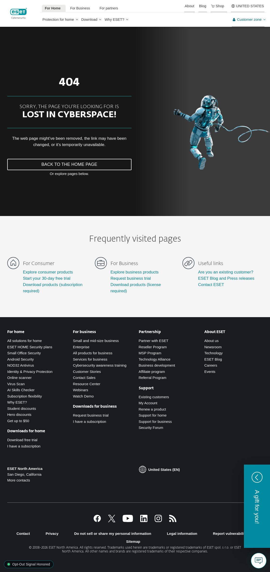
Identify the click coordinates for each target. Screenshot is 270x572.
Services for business (90, 359)
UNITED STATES (247, 6)
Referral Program (152, 378)
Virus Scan (16, 384)
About (189, 6)
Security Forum (151, 428)
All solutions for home (24, 341)
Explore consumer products (48, 272)
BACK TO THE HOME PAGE (69, 164)
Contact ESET (211, 284)
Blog (202, 6)
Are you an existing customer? (225, 272)
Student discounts (21, 408)
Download (89, 19)
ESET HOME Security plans (29, 347)
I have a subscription (24, 446)
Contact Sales (84, 378)
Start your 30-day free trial (46, 278)
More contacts (18, 480)
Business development (157, 365)
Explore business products (135, 272)
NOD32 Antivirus (20, 365)
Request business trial (131, 278)
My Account (148, 403)
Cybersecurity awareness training (99, 365)
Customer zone (247, 19)
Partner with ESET (153, 341)
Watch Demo (83, 396)
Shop (217, 6)
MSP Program (150, 353)
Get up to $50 (18, 421)
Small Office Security (24, 353)
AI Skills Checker (21, 390)
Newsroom (213, 347)
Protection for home (58, 19)
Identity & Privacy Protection (30, 372)
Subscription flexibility (24, 396)
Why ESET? (114, 19)
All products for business (92, 353)
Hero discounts (19, 414)
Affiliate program (152, 372)
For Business (80, 8)
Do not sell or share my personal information (112, 533)
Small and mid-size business (96, 341)
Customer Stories (87, 372)
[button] (257, 506)
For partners (109, 8)
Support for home (153, 415)
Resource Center (86, 384)
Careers (210, 365)
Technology (213, 353)
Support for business (155, 421)
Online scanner (19, 378)
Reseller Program (153, 347)
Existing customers (154, 397)
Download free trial (22, 440)
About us (211, 341)
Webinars (80, 390)
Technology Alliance (155, 359)
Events (209, 372)
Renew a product (152, 409)
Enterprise (81, 347)
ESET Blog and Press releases (226, 278)
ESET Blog (213, 359)
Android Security (20, 359)
